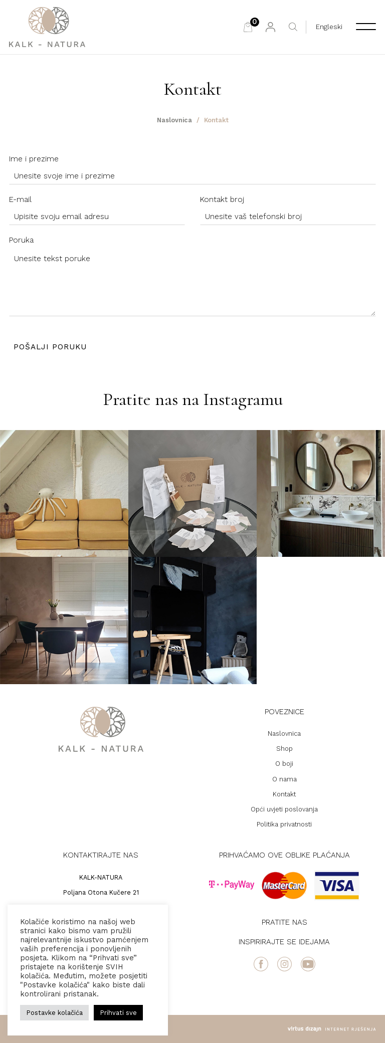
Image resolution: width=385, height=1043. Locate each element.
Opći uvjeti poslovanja (284, 809)
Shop (284, 748)
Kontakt (284, 794)
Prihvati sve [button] (118, 1012)
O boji (284, 763)
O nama (284, 779)
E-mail (20, 199)
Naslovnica (174, 120)
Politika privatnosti (284, 824)
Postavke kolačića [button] (54, 1012)
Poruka (21, 240)
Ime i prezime (34, 158)
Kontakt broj (222, 199)
